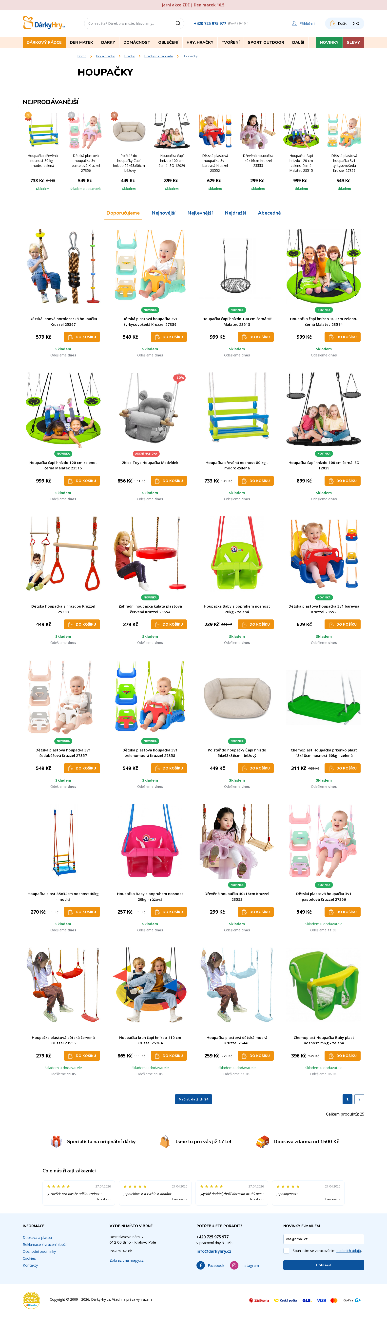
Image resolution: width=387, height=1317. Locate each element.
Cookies (29, 1258)
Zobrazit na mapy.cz (127, 1260)
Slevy (353, 42)
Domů (81, 56)
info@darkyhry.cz (213, 1251)
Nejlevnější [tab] (200, 213)
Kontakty (30, 1265)
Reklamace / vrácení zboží (44, 1244)
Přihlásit (323, 1265)
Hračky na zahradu (158, 56)
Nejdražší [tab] (235, 213)
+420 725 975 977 (210, 23)
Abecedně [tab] (269, 213)
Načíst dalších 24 (193, 1099)
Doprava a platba (37, 1237)
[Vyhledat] (179, 23)
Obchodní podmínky (39, 1251)
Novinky (329, 42)
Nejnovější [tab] (163, 213)
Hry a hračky (105, 56)
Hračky (129, 56)
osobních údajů (348, 1250)
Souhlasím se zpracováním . (327, 1250)
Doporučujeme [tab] (123, 213)
